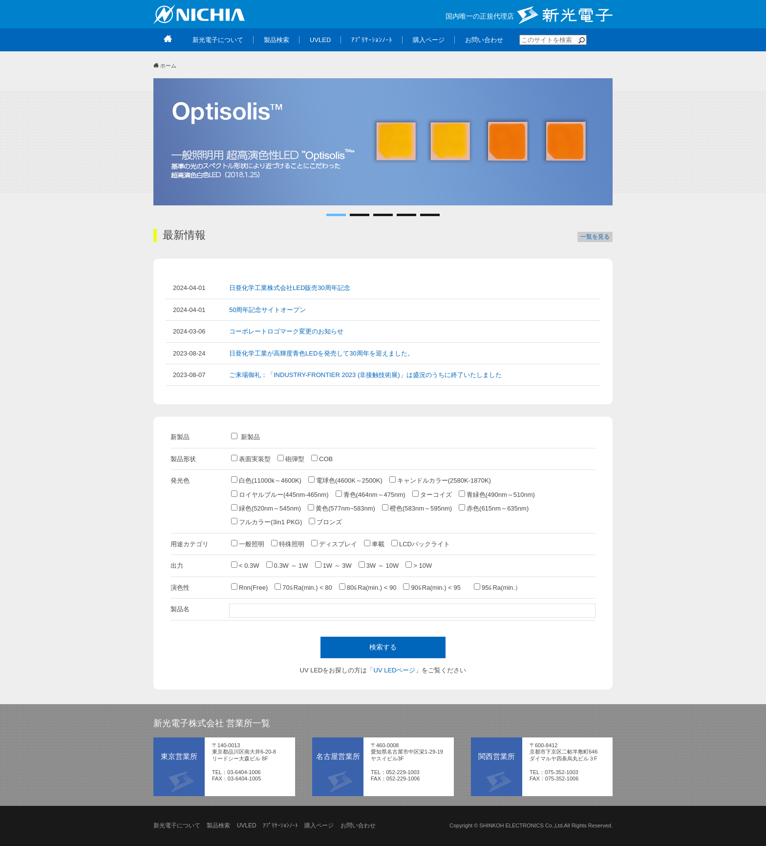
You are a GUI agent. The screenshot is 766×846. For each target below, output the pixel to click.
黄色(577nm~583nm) (341, 508)
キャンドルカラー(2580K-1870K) (440, 480)
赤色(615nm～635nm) (494, 508)
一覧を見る (595, 236)
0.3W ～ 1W (287, 565)
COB (322, 459)
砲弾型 (290, 459)
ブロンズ (325, 522)
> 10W (418, 565)
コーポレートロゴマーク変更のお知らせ (286, 331)
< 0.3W (245, 565)
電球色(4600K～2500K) (345, 480)
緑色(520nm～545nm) (266, 508)
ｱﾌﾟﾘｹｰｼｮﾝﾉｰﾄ (280, 825)
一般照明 (247, 544)
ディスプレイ (334, 544)
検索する (383, 647)
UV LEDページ (395, 670)
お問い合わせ (358, 825)
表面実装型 (251, 459)
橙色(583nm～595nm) (417, 508)
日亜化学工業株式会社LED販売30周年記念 (289, 287)
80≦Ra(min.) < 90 (368, 587)
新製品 (245, 437)
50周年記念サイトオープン (267, 309)
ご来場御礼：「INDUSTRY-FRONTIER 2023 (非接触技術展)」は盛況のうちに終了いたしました (365, 374)
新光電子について (176, 825)
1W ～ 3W (333, 565)
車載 (374, 544)
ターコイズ (432, 494)
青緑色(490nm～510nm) (497, 494)
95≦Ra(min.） (497, 587)
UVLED (246, 825)
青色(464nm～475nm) (370, 494)
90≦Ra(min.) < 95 (435, 587)
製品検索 (218, 825)
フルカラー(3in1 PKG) (266, 522)
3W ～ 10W (379, 565)
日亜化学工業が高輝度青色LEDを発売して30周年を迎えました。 (321, 353)
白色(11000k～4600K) (266, 480)
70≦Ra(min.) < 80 (303, 587)
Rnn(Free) (249, 587)
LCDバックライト (420, 544)
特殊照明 (287, 544)
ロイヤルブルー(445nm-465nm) (280, 494)
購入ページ (319, 825)
